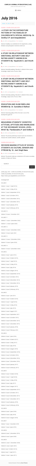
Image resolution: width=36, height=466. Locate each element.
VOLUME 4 (3, 27)
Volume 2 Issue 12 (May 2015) (9, 264)
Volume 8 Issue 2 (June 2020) (8, 436)
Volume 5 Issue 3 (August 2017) (9, 386)
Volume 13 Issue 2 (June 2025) (9, 242)
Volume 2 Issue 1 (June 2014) (8, 255)
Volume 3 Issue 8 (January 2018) (9, 327)
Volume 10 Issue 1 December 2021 (10, 214)
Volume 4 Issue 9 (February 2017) (10, 367)
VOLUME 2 (4, 251)
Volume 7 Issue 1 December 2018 (10, 424)
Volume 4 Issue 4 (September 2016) (10, 352)
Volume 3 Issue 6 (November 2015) (10, 320)
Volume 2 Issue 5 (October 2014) (10, 277)
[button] (18, 10)
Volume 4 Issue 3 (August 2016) (9, 349)
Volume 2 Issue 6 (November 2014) (10, 280)
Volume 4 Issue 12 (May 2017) (9, 342)
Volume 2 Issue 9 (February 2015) (10, 289)
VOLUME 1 (4, 183)
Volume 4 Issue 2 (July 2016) (13, 27)
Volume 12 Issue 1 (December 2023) (10, 230)
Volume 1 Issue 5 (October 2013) (10, 195)
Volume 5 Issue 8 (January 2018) (9, 402)
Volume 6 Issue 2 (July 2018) (8, 414)
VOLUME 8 (4, 430)
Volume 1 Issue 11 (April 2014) (9, 186)
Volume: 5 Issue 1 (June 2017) (9, 455)
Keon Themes (24, 462)
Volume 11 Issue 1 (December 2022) (10, 220)
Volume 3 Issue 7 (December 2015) (10, 323)
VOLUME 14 (4, 245)
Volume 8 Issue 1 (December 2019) (10, 433)
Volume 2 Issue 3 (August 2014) (9, 270)
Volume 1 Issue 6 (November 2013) (10, 198)
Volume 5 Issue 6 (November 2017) (10, 395)
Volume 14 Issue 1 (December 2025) (10, 248)
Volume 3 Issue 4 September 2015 (10, 314)
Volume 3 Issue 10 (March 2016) (9, 298)
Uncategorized (5, 179)
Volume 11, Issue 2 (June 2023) (9, 223)
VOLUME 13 (4, 236)
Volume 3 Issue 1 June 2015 (8, 295)
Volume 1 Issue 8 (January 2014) (9, 205)
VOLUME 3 (4, 292)
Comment (20, 41)
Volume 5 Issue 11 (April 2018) (9, 377)
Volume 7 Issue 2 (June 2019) (8, 427)
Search (6, 164)
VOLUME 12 (4, 226)
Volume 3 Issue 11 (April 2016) (9, 302)
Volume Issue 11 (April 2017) (8, 452)
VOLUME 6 (4, 408)
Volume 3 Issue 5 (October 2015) (10, 317)
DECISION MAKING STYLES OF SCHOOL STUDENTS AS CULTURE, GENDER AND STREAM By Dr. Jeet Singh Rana (17, 147)
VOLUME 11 (4, 217)
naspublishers (12, 41)
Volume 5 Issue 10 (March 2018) (9, 374)
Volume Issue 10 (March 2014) (9, 449)
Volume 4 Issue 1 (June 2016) (8, 336)
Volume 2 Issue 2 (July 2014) (8, 267)
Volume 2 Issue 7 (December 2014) (10, 283)
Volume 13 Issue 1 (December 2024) (10, 239)
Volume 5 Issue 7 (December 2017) (10, 399)
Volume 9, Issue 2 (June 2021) (9, 446)
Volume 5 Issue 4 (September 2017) (10, 389)
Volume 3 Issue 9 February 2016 (9, 330)
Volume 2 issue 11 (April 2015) (9, 261)
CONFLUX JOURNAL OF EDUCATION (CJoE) (18, 4)
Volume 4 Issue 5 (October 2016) (10, 355)
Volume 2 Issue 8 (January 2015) (9, 286)
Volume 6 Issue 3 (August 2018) (9, 417)
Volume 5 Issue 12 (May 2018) (9, 380)
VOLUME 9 (4, 439)
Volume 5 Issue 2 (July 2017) (8, 383)
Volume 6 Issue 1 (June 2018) (8, 411)
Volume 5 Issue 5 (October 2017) (10, 392)
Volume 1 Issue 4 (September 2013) (10, 192)
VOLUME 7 (4, 421)
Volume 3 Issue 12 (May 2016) (9, 305)
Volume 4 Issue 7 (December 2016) (10, 361)
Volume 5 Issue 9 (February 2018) (10, 405)
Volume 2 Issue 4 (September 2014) (10, 273)
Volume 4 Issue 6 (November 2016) (10, 358)
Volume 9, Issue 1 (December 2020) (10, 442)
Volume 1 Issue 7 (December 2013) (10, 201)
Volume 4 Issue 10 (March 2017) (9, 339)
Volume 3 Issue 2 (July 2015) (8, 308)
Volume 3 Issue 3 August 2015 (9, 311)
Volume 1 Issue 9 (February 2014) (10, 208)
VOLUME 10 (4, 211)
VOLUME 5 (4, 370)
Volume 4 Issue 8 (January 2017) (9, 364)
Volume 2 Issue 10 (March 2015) (9, 258)
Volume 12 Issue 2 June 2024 (8, 233)
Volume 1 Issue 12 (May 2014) (9, 189)
